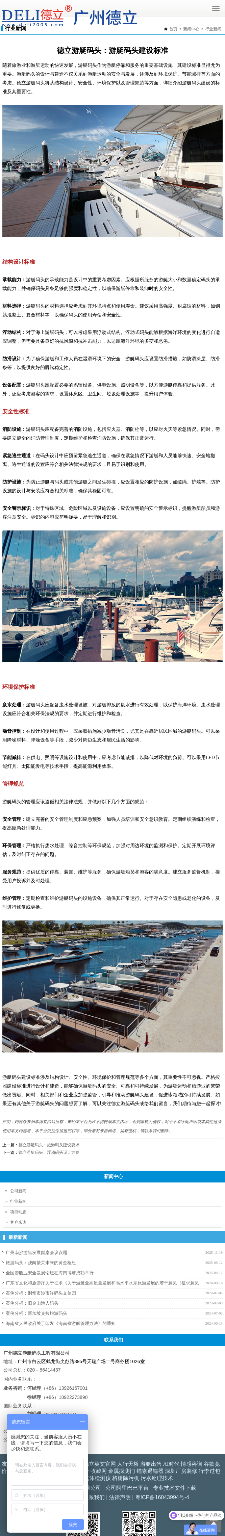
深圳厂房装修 (181, 1471)
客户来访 (18, 1222)
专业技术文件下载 (174, 1488)
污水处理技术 (157, 1478)
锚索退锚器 (150, 1471)
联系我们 (94, 1497)
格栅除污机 (125, 1478)
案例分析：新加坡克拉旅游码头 (36, 1313)
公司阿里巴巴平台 (127, 1488)
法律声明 (120, 1497)
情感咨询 (191, 1464)
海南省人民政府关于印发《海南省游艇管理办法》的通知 (61, 1323)
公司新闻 (18, 1191)
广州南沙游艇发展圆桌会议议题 (36, 1252)
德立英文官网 (99, 1464)
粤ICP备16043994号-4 (162, 1497)
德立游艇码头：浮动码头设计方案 (49, 1152)
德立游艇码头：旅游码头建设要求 (49, 1145)
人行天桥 (128, 1464)
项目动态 (18, 1211)
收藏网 (99, 1471)
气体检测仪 (97, 1478)
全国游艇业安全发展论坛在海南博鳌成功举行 (50, 1272)
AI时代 (171, 1464)
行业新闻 (213, 29)
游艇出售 (151, 1464)
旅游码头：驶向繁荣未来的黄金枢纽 (41, 1262)
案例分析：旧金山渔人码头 (32, 1303)
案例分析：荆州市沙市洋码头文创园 (41, 1293)
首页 (173, 29)
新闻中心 (191, 29)
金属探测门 (121, 1471)
